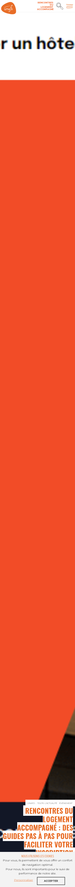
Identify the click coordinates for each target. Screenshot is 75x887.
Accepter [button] (51, 880)
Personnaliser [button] (23, 880)
